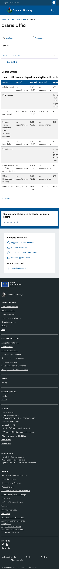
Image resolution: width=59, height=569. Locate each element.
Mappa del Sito (17, 559)
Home (3, 19)
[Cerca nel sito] (51, 10)
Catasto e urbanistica (9, 350)
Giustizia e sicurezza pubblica (12, 358)
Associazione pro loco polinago (13, 494)
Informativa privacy (9, 509)
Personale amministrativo (11, 318)
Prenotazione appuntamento (12, 529)
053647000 (14, 421)
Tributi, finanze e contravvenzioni (14, 369)
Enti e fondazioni (8, 314)
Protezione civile (7, 486)
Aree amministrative (9, 306)
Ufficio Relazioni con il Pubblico (13, 435)
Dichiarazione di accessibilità (12, 517)
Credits (44, 557)
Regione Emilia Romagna (11, 3)
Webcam (4, 506)
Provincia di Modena (9, 479)
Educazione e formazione (11, 354)
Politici (4, 325)
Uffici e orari (6, 439)
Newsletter (5, 547)
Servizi (28, 557)
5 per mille (5, 498)
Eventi (4, 399)
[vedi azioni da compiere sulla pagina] (37, 38)
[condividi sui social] (7, 38)
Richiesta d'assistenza (10, 532)
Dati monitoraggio (8, 557)
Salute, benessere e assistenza (13, 365)
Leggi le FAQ (6, 523)
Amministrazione (14, 19)
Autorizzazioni (7, 346)
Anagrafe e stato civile (10, 342)
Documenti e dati (8, 310)
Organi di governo (8, 322)
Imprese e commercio (9, 361)
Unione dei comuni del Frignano (13, 475)
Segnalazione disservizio (11, 526)
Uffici (24, 19)
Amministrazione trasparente (13, 520)
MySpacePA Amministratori (12, 502)
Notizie (4, 382)
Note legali (5, 513)
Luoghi (4, 395)
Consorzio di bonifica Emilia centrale (15, 490)
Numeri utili (6, 443)
